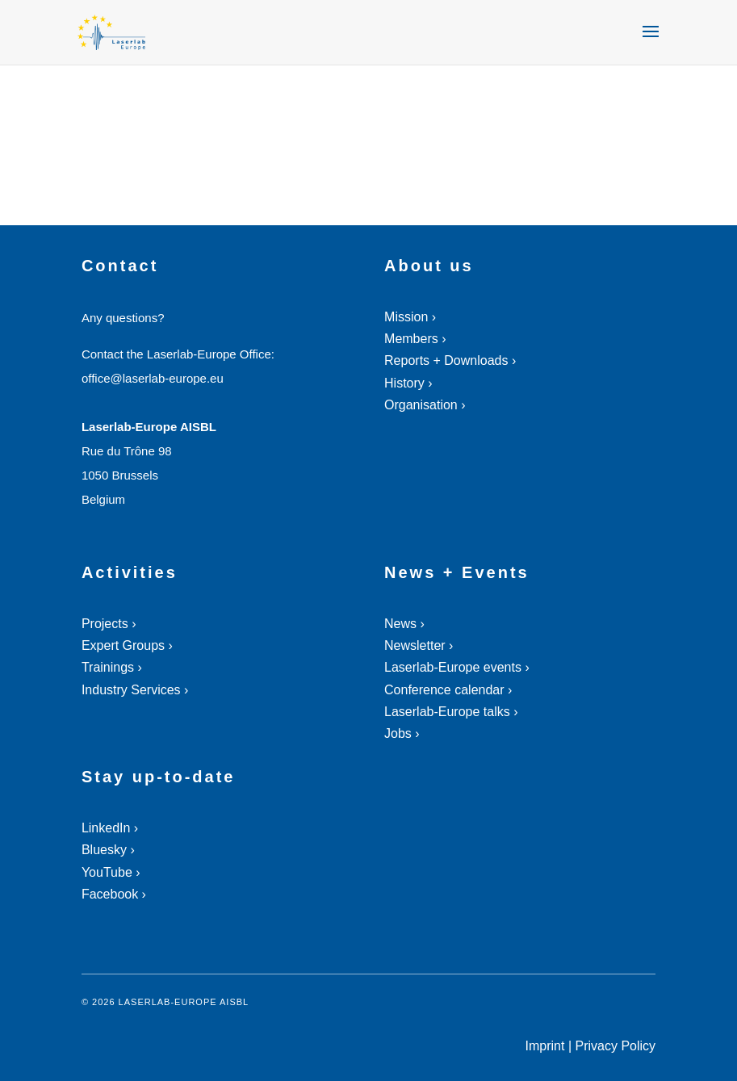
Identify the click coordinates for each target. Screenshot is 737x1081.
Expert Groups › (127, 645)
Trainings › (112, 667)
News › (404, 624)
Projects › (109, 624)
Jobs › (402, 733)
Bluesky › (108, 850)
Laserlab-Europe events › (457, 667)
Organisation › (425, 405)
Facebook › (114, 894)
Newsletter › (418, 645)
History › (408, 383)
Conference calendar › (448, 690)
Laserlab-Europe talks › (450, 712)
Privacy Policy (616, 1046)
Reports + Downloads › (450, 360)
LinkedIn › (110, 828)
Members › (415, 339)
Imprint (545, 1046)
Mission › (410, 317)
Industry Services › (135, 690)
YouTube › (111, 872)
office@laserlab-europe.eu (153, 378)
